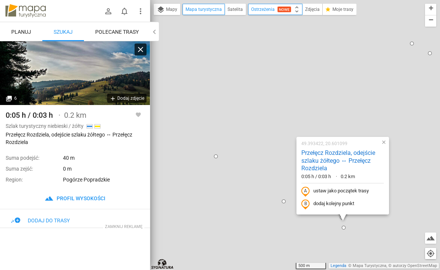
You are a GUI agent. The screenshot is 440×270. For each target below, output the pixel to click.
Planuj (21, 32)
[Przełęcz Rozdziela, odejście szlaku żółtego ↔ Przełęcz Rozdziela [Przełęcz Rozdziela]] (75, 73)
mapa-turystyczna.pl (25, 11)
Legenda (338, 265)
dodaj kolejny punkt (279, 115)
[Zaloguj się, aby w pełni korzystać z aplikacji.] (138, 114)
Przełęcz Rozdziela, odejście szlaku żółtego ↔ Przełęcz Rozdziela (290, 71)
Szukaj (63, 32)
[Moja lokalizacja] (430, 253)
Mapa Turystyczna (369, 265)
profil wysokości (75, 198)
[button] (168, 67)
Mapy (167, 10)
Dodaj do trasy (40, 220)
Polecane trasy (117, 32)
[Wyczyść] (141, 50)
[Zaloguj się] (108, 11)
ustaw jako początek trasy (287, 102)
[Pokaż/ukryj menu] (141, 11)
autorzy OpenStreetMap (415, 265)
